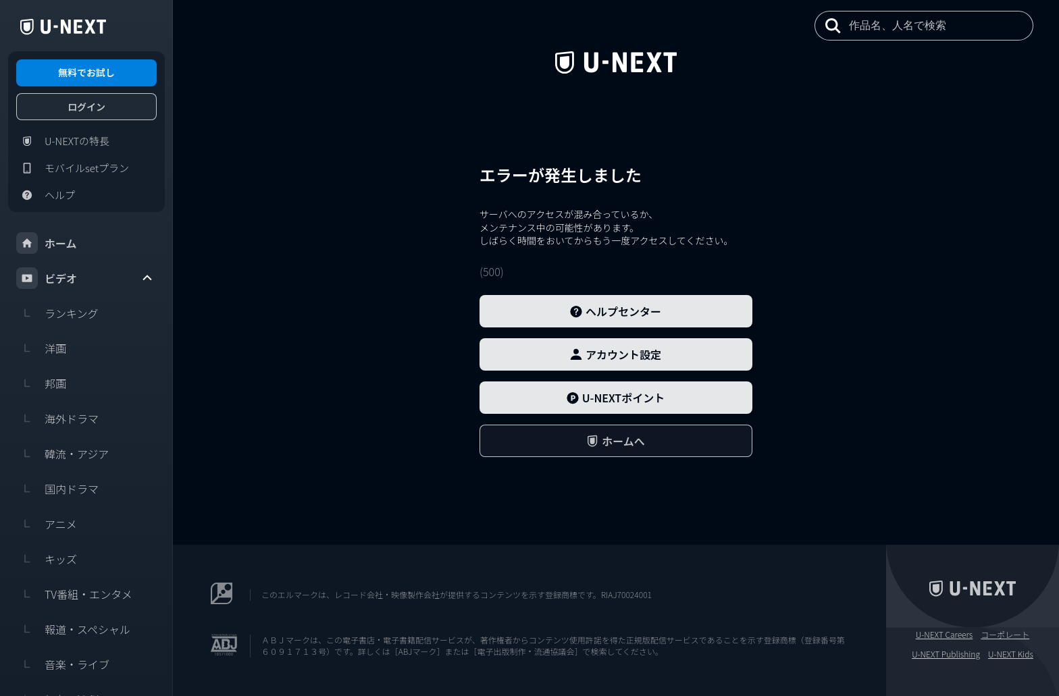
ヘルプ (45, 195)
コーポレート (1005, 634)
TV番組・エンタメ (74, 594)
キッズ (46, 559)
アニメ (46, 524)
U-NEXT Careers (944, 634)
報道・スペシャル (73, 629)
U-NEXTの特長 (62, 141)
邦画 (41, 383)
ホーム (46, 243)
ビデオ (85, 278)
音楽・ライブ (62, 664)
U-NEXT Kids (1010, 654)
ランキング (57, 313)
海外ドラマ (57, 418)
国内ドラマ (57, 489)
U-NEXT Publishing (946, 654)
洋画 (41, 348)
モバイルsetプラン (72, 168)
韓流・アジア (62, 453)
